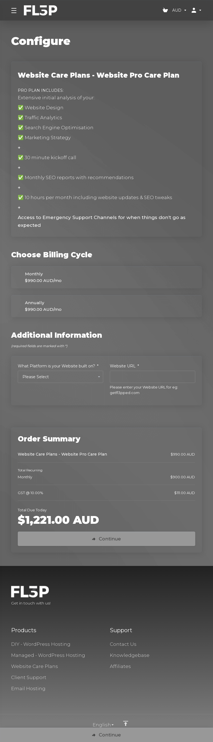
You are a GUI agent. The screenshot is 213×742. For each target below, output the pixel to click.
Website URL (124, 366)
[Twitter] (193, 596)
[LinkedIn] (201, 596)
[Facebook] (184, 596)
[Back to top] (126, 723)
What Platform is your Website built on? (58, 366)
